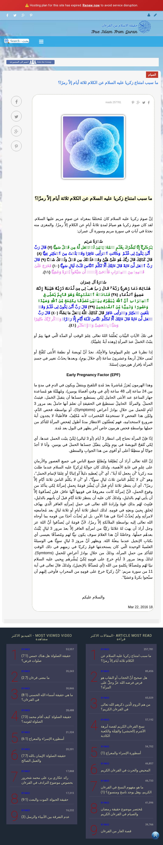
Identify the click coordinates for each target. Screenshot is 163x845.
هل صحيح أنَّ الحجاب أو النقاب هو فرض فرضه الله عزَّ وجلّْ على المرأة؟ (124, 682)
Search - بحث (17, 41)
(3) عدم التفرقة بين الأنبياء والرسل (45, 817)
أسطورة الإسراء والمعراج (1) (121, 753)
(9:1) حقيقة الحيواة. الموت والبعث (44, 800)
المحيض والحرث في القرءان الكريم (125, 770)
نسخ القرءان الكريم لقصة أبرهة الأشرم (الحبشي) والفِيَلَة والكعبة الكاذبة (123, 731)
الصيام (152, 74)
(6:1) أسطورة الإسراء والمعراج (42, 739)
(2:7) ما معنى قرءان (35, 678)
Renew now (91, 5)
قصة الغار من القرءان (116, 831)
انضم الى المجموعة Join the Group (30, 62)
